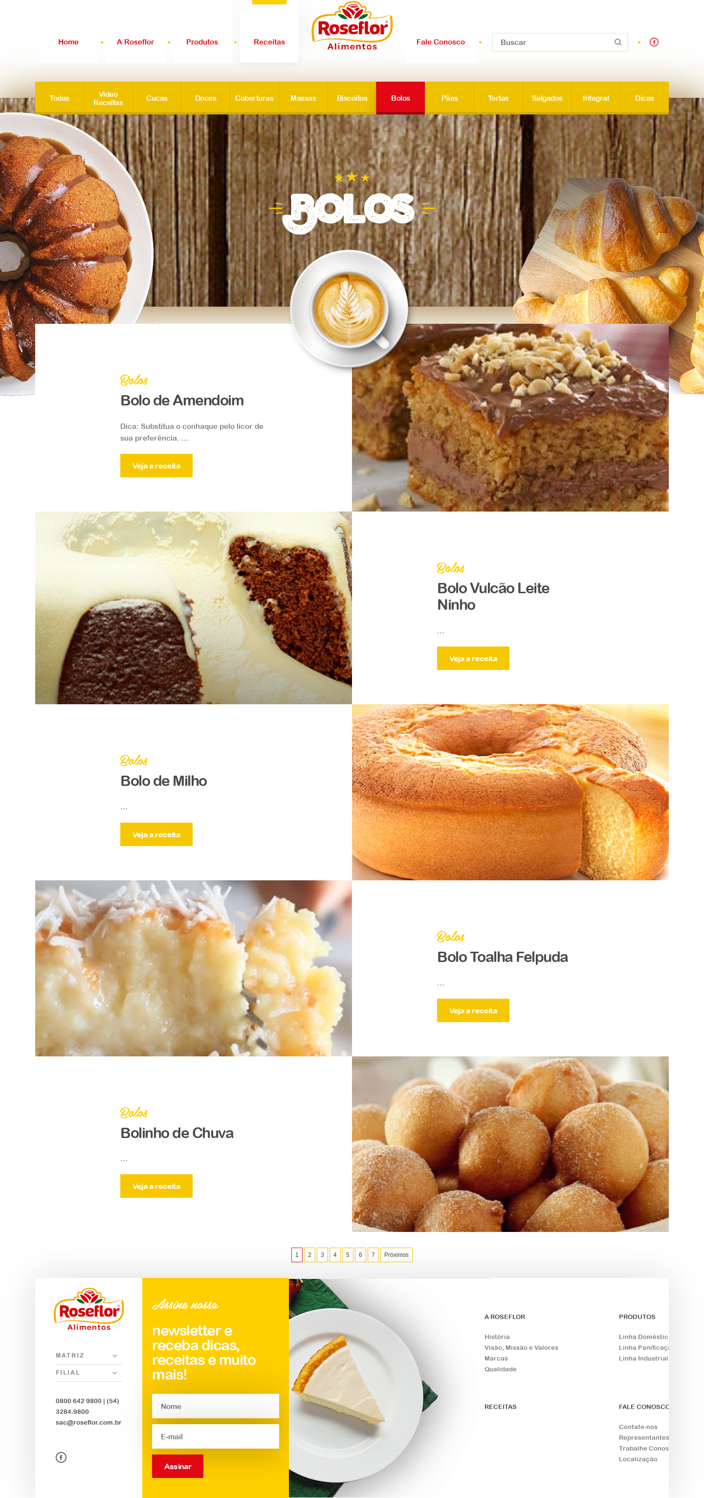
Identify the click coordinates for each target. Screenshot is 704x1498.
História (497, 1337)
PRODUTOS (637, 1316)
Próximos (396, 1255)
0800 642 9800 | (80, 1401)
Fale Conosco (441, 42)
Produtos (202, 42)
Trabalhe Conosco (648, 1448)
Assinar (177, 1466)
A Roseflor (135, 42)
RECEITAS (500, 1406)
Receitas (269, 42)
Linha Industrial (643, 1358)
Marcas (496, 1358)
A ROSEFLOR (504, 1316)
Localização (638, 1459)
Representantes (644, 1437)
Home (68, 42)
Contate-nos (638, 1427)
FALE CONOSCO (644, 1406)
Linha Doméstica (645, 1337)
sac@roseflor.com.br (89, 1422)
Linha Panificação (647, 1347)
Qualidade (500, 1369)
